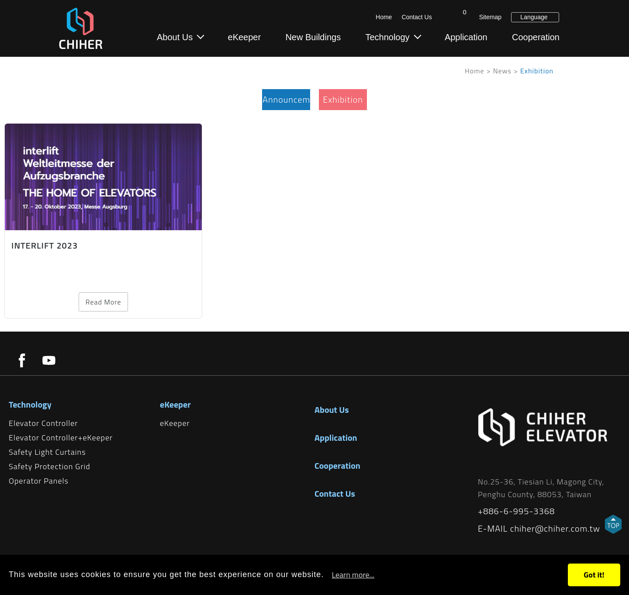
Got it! (594, 575)
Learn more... (353, 575)
